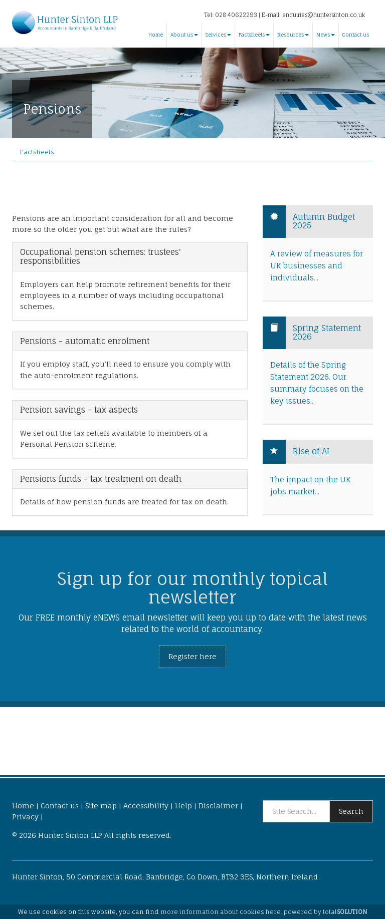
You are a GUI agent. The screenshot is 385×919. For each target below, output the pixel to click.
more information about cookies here (220, 911)
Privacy (25, 816)
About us (184, 35)
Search (351, 811)
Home (155, 35)
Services (218, 35)
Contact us (355, 35)
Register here (192, 656)
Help (183, 805)
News (325, 35)
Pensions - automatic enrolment (84, 341)
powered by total (325, 911)
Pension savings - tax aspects (79, 410)
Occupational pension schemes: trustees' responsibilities (100, 256)
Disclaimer (218, 805)
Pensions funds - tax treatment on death (100, 479)
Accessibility (145, 805)
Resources (293, 35)
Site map (101, 805)
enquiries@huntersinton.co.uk (323, 15)
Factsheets (254, 35)
